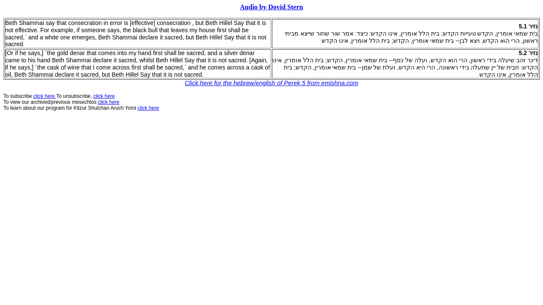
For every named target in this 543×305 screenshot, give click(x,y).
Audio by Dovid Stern (271, 7)
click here (109, 102)
